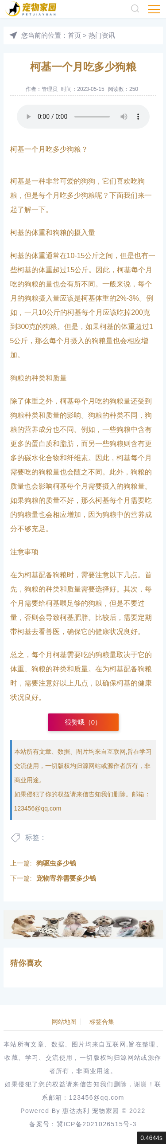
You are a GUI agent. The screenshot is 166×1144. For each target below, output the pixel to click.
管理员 (50, 89)
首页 (74, 35)
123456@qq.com (38, 808)
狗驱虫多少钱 (56, 863)
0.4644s (151, 1137)
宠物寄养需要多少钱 (66, 878)
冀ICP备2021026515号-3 (97, 1124)
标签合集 (101, 1022)
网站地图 (64, 1022)
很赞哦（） (83, 722)
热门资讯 (102, 35)
